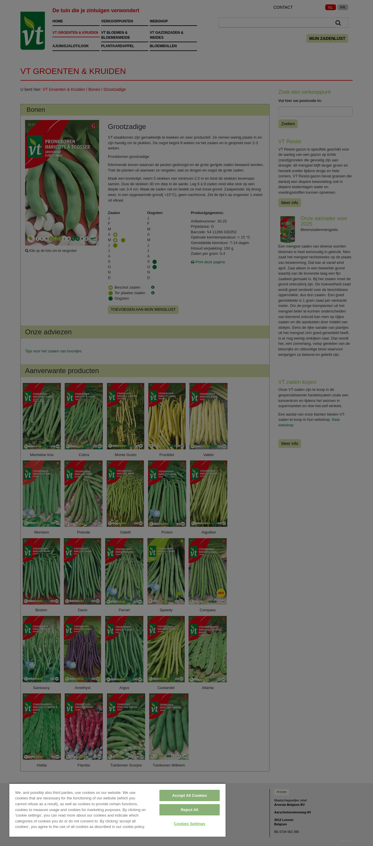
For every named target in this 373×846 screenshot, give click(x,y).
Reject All (189, 810)
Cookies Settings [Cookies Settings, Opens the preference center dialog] (189, 824)
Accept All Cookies (189, 795)
